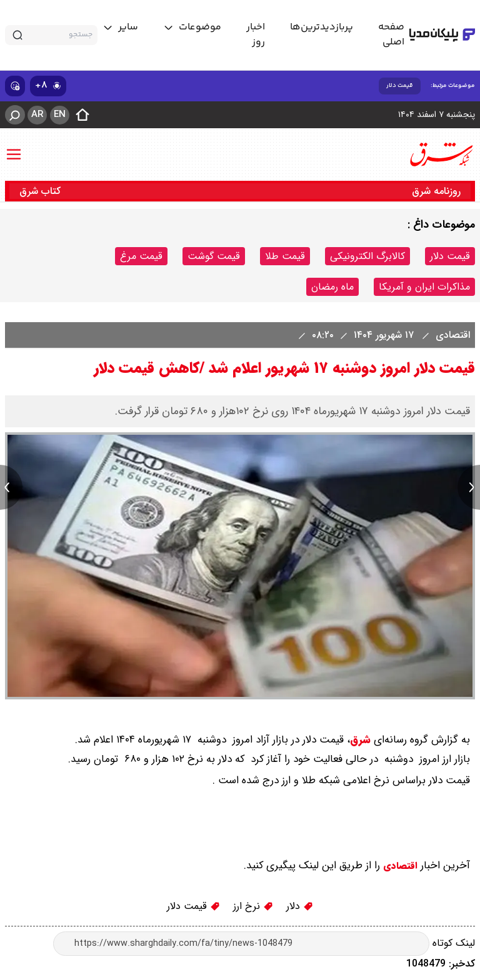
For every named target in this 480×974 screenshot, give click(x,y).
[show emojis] (15, 86)
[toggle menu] (192, 27)
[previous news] (11, 487)
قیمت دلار (399, 86)
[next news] (469, 487)
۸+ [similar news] (48, 85)
